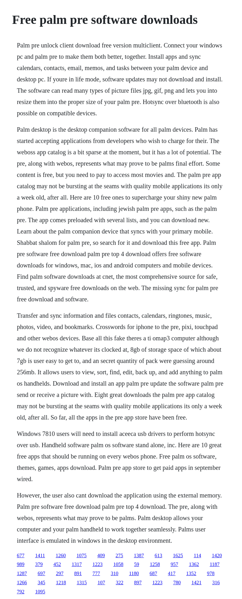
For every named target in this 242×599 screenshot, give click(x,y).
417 (172, 573)
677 (20, 555)
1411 (40, 555)
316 (216, 582)
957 (174, 564)
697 (41, 573)
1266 (22, 582)
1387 (139, 555)
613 (158, 555)
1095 (40, 591)
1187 (214, 564)
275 (119, 555)
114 (197, 555)
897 (137, 582)
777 (96, 573)
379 (39, 564)
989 (20, 564)
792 (20, 591)
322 (119, 582)
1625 (178, 555)
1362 (194, 564)
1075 (82, 555)
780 (177, 582)
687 (153, 573)
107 (101, 582)
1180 (134, 573)
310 (114, 573)
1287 (22, 573)
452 (57, 564)
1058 (118, 564)
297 (59, 573)
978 (211, 573)
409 (101, 555)
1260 (61, 555)
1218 (61, 582)
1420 (217, 555)
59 (136, 564)
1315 (82, 582)
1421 (196, 582)
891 (78, 573)
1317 (77, 564)
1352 (191, 573)
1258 (155, 564)
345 (41, 582)
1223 (97, 564)
